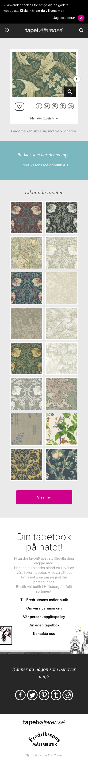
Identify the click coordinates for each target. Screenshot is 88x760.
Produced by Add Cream (47, 755)
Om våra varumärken (44, 608)
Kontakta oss (44, 633)
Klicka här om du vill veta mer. (42, 11)
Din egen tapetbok (44, 625)
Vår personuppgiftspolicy (44, 616)
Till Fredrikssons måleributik (44, 600)
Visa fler (44, 497)
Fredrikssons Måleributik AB (44, 165)
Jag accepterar (64, 18)
